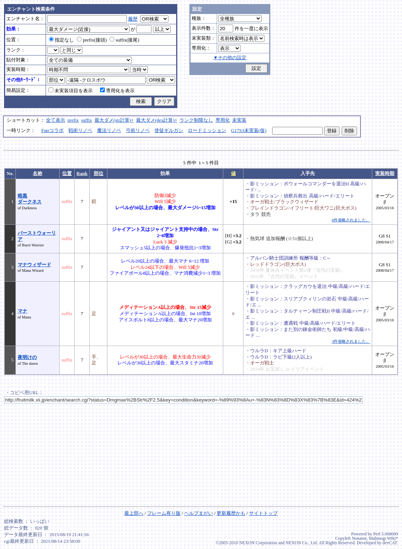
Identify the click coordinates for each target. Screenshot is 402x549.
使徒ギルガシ (168, 130)
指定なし (61, 40)
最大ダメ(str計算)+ (114, 120)
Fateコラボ (52, 130)
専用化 (223, 120)
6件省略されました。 (351, 220)
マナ (22, 311)
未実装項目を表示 (71, 90)
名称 (37, 173)
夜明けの (27, 357)
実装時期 (384, 173)
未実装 (239, 120)
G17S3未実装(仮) (248, 130)
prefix (73, 120)
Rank (82, 173)
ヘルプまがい (198, 513)
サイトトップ (263, 513)
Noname (359, 538)
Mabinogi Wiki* (383, 538)
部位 (98, 173)
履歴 (133, 19)
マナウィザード (34, 264)
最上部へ (133, 513)
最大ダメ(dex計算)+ (156, 120)
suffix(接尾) (124, 40)
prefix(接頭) (92, 40)
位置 (67, 173)
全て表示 (55, 120)
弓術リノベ (138, 130)
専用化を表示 (117, 90)
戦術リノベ (80, 130)
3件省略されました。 (351, 341)
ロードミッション (207, 130)
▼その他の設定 (230, 57)
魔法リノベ (109, 130)
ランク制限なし (196, 120)
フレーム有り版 (164, 513)
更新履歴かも (231, 513)
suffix (86, 120)
